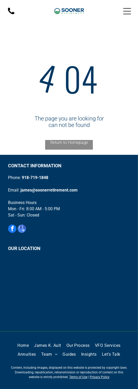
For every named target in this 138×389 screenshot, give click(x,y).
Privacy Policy (99, 377)
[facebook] (12, 229)
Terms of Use (78, 377)
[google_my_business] (22, 229)
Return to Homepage (69, 142)
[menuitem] (23, 345)
